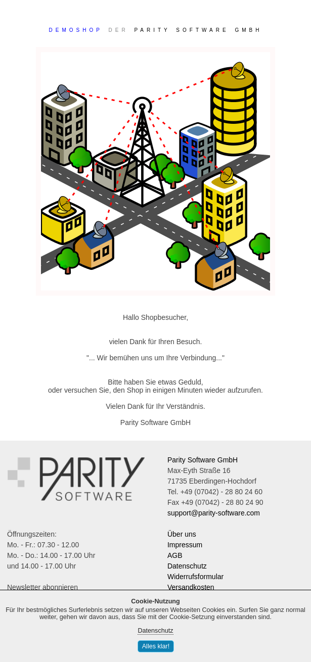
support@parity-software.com (213, 513)
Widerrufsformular (195, 577)
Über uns (181, 534)
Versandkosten (190, 587)
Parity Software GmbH (202, 460)
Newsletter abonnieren (42, 587)
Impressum (184, 545)
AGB (175, 555)
